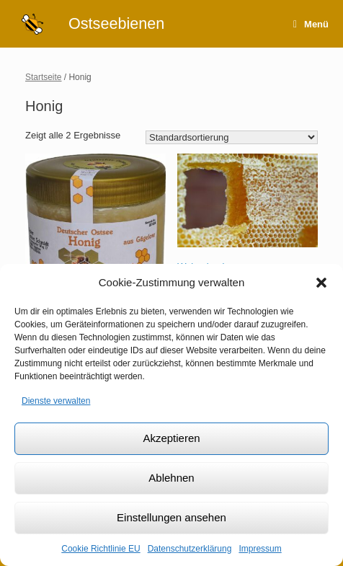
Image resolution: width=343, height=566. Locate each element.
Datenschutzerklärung (190, 549)
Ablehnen (171, 478)
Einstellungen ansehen (171, 517)
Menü (311, 24)
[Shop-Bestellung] (232, 137)
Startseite (43, 77)
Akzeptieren (171, 438)
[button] (321, 282)
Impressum (260, 549)
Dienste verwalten (56, 401)
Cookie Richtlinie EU (100, 549)
